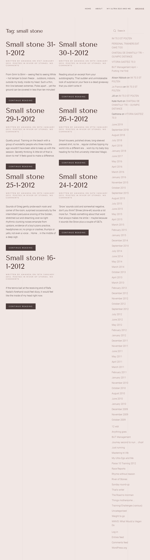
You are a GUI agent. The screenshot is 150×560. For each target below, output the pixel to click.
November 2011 (120, 346)
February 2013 (119, 288)
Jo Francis (117, 86)
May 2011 (117, 356)
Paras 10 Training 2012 (124, 463)
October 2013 (119, 272)
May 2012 (117, 324)
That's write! (118, 489)
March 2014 (118, 267)
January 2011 (119, 377)
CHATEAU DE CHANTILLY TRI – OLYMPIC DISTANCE (126, 105)
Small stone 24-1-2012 (78, 180)
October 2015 (119, 187)
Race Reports (118, 468)
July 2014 (117, 251)
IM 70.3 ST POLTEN (122, 38)
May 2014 (117, 261)
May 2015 (117, 214)
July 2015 (117, 203)
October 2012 (119, 303)
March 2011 (118, 367)
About (99, 9)
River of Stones (37, 63)
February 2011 (119, 372)
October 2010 (119, 388)
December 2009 (120, 409)
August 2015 (118, 198)
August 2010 (118, 393)
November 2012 (120, 298)
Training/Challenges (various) (127, 505)
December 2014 (120, 240)
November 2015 (120, 182)
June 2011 (117, 351)
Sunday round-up (120, 484)
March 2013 (118, 282)
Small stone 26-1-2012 (78, 114)
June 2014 (117, 256)
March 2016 (118, 172)
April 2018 (117, 145)
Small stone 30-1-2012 (78, 48)
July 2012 (117, 314)
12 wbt (115, 426)
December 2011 (120, 340)
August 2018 (118, 135)
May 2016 (117, 161)
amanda (26, 61)
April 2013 (117, 277)
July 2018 (117, 140)
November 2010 (120, 382)
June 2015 (117, 209)
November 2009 (120, 414)
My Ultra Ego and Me (119, 9)
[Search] (128, 31)
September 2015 (120, 193)
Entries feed (118, 537)
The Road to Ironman (123, 495)
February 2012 (119, 330)
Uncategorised (119, 510)
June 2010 (117, 398)
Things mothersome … (123, 500)
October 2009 (119, 419)
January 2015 (119, 235)
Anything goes (119, 431)
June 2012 (117, 319)
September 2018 (120, 129)
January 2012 (119, 335)
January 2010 (119, 404)
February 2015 (119, 230)
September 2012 (120, 309)
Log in (115, 532)
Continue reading (21, 100)
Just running (118, 447)
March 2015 (118, 224)
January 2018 (119, 151)
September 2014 (120, 245)
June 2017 (117, 156)
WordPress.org (119, 547)
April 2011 (117, 361)
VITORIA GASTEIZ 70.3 (123, 61)
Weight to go (118, 516)
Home (88, 9)
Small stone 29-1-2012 (25, 114)
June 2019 (117, 124)
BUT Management (121, 437)
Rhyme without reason (123, 474)
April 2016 (117, 166)
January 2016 (119, 177)
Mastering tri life (120, 452)
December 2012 (120, 293)
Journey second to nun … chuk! (128, 442)
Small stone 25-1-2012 (25, 180)
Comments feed (120, 542)
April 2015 (117, 219)
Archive (139, 9)
